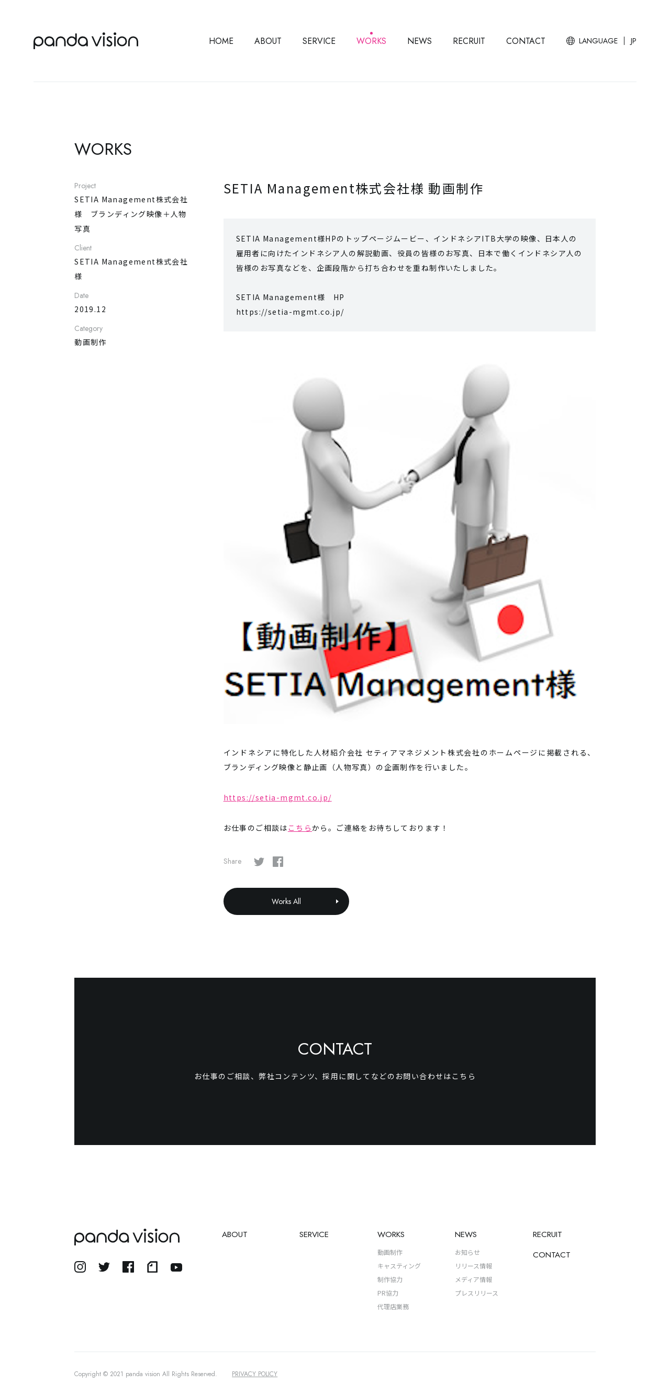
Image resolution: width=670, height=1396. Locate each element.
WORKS (371, 41)
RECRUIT (469, 41)
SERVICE (319, 41)
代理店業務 (393, 1306)
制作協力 (390, 1279)
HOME (221, 41)
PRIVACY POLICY (254, 1374)
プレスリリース (476, 1292)
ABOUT (268, 41)
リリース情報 (473, 1265)
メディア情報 (473, 1279)
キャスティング (399, 1265)
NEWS (419, 41)
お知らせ (467, 1252)
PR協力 (387, 1292)
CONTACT (525, 41)
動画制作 (390, 1252)
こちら (300, 827)
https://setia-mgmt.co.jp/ (278, 797)
